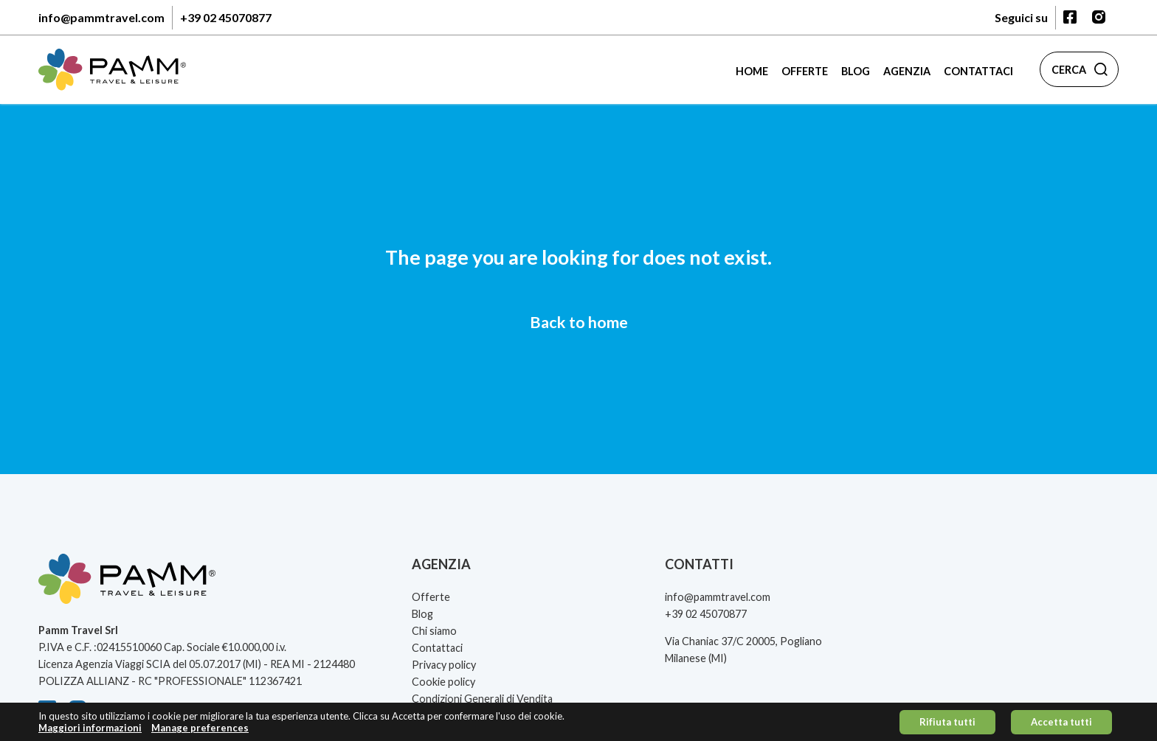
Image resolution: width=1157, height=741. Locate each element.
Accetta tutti (1061, 724)
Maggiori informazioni (90, 730)
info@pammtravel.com (101, 17)
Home (752, 71)
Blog (855, 71)
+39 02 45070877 (226, 17)
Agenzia (906, 71)
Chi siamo (434, 631)
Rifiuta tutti (947, 724)
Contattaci (978, 71)
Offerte (804, 71)
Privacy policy (444, 664)
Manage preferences (200, 730)
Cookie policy (443, 681)
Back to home (579, 322)
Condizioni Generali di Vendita (482, 698)
